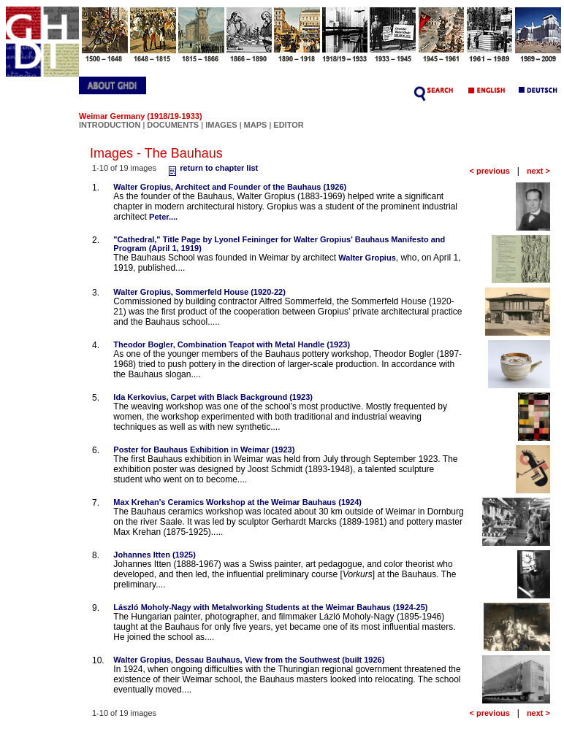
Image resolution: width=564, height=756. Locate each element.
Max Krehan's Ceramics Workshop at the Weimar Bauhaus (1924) (237, 502)
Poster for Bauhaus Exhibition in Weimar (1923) (203, 449)
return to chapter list (211, 167)
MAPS (255, 124)
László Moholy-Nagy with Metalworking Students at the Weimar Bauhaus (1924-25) (270, 607)
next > (538, 170)
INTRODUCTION (109, 124)
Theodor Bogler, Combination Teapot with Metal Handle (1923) (231, 344)
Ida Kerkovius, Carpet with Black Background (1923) (213, 397)
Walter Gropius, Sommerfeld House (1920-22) (199, 292)
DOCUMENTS (173, 124)
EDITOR (288, 124)
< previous (489, 170)
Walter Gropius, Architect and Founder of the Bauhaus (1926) (229, 186)
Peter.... (163, 216)
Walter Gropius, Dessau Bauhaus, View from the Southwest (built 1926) (248, 659)
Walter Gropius (366, 257)
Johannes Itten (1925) (154, 554)
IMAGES (221, 124)
